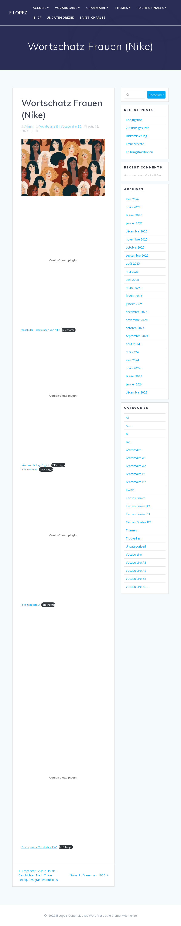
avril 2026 (132, 199)
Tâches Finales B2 (138, 522)
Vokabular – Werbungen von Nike (40, 329)
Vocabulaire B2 (71, 126)
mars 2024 (133, 368)
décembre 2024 (136, 312)
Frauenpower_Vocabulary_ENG (39, 847)
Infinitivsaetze (29, 469)
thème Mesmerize (124, 915)
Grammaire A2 (136, 466)
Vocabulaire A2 (136, 571)
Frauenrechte (135, 144)
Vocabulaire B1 (49, 126)
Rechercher (156, 95)
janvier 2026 (134, 223)
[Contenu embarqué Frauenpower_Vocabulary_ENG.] (63, 777)
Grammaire (96, 8)
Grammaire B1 (136, 474)
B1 (128, 434)
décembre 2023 (136, 392)
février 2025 (134, 296)
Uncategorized (61, 17)
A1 (127, 418)
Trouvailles (133, 538)
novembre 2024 (136, 320)
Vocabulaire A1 (136, 562)
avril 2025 (132, 280)
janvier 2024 (134, 384)
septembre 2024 (137, 336)
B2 (128, 442)
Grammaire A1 (136, 458)
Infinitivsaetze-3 (30, 604)
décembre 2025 (136, 231)
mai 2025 (132, 272)
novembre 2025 (136, 239)
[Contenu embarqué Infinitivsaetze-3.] (63, 535)
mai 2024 (132, 352)
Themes (121, 8)
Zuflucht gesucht (137, 128)
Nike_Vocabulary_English (35, 465)
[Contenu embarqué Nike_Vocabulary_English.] (63, 395)
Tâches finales (150, 8)
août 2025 (133, 263)
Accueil (39, 8)
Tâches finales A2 (138, 506)
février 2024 (134, 376)
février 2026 (134, 215)
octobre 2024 (135, 328)
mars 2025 (133, 288)
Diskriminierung (136, 136)
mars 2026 (133, 207)
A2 (127, 426)
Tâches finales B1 (138, 514)
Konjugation (134, 120)
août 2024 (133, 344)
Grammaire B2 (136, 482)
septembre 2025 (137, 255)
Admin (28, 126)
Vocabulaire (66, 8)
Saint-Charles (92, 17)
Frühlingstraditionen (139, 152)
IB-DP (37, 17)
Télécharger (69, 329)
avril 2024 (132, 360)
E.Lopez (18, 12)
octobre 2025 (135, 247)
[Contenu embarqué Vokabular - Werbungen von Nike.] (63, 260)
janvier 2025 (134, 304)
